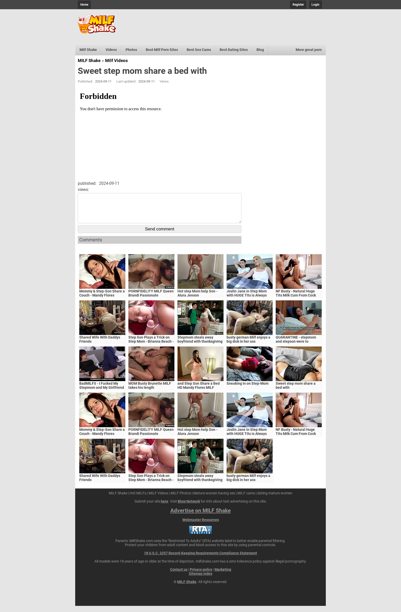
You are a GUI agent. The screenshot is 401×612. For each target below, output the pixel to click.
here (164, 507)
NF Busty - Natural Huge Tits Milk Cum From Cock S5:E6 (296, 301)
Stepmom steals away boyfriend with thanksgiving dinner (199, 347)
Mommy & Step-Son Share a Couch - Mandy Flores (102, 299)
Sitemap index (200, 580)
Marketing (223, 576)
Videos (111, 50)
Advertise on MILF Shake (200, 517)
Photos (131, 50)
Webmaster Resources (200, 526)
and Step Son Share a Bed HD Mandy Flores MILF (198, 391)
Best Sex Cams (199, 50)
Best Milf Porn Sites (162, 50)
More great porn (309, 50)
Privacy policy (201, 576)
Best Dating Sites (234, 50)
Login (315, 4)
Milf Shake (88, 50)
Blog (260, 50)
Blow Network (189, 507)
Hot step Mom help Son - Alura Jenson (197, 299)
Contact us (178, 576)
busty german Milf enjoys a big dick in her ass (248, 345)
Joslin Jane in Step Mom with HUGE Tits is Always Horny (247, 301)
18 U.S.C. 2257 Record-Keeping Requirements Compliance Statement (200, 559)
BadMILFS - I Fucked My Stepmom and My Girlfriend (101, 391)
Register (298, 4)
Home (84, 4)
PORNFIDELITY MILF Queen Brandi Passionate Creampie (151, 301)
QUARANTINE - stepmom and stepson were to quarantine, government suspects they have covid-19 (299, 349)
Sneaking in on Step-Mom (248, 389)
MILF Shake (89, 60)
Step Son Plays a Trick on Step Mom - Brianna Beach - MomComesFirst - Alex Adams (151, 349)
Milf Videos (116, 60)
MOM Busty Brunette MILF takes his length (149, 391)
